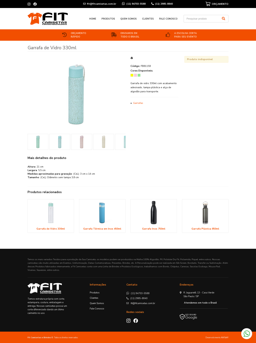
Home (92, 18)
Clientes (148, 18)
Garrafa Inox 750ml (153, 228)
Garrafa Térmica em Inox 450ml (102, 228)
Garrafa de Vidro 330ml (50, 228)
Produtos (108, 18)
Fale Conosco (168, 18)
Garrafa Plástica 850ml (205, 228)
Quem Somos (128, 18)
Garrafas (138, 103)
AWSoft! (224, 337)
